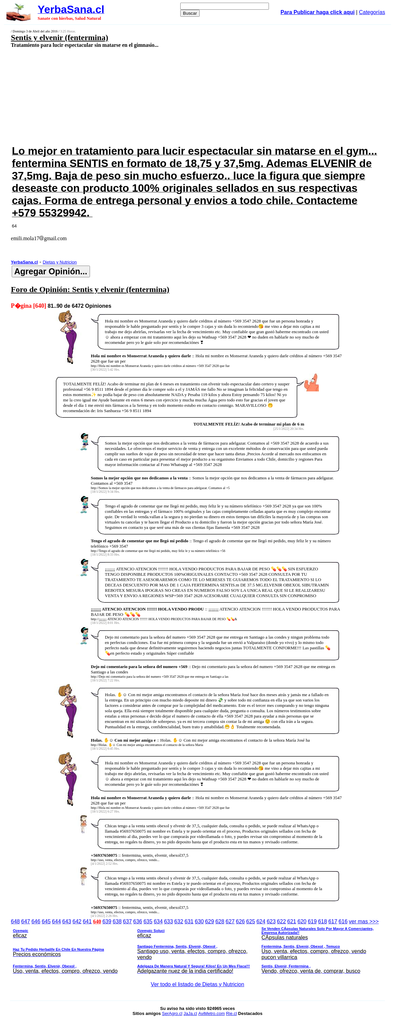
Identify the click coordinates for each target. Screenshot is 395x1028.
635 (148, 921)
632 (178, 921)
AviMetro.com (211, 1013)
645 (46, 921)
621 (291, 921)
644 (56, 921)
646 (35, 921)
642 (77, 921)
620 (302, 921)
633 (168, 921)
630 (199, 921)
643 (66, 921)
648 (15, 921)
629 (209, 921)
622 (281, 921)
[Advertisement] (163, 96)
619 (312, 921)
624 (261, 921)
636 (137, 921)
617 (332, 921)
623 (271, 921)
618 (322, 921)
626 (240, 921)
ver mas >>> (197, 947)
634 (158, 921)
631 (189, 921)
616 (343, 921)
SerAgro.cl (172, 1013)
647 (25, 921)
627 (230, 921)
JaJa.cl (190, 1013)
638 (117, 921)
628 (219, 921)
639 (106, 921)
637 (127, 921)
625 (250, 921)
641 (87, 921)
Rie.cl (231, 1013)
